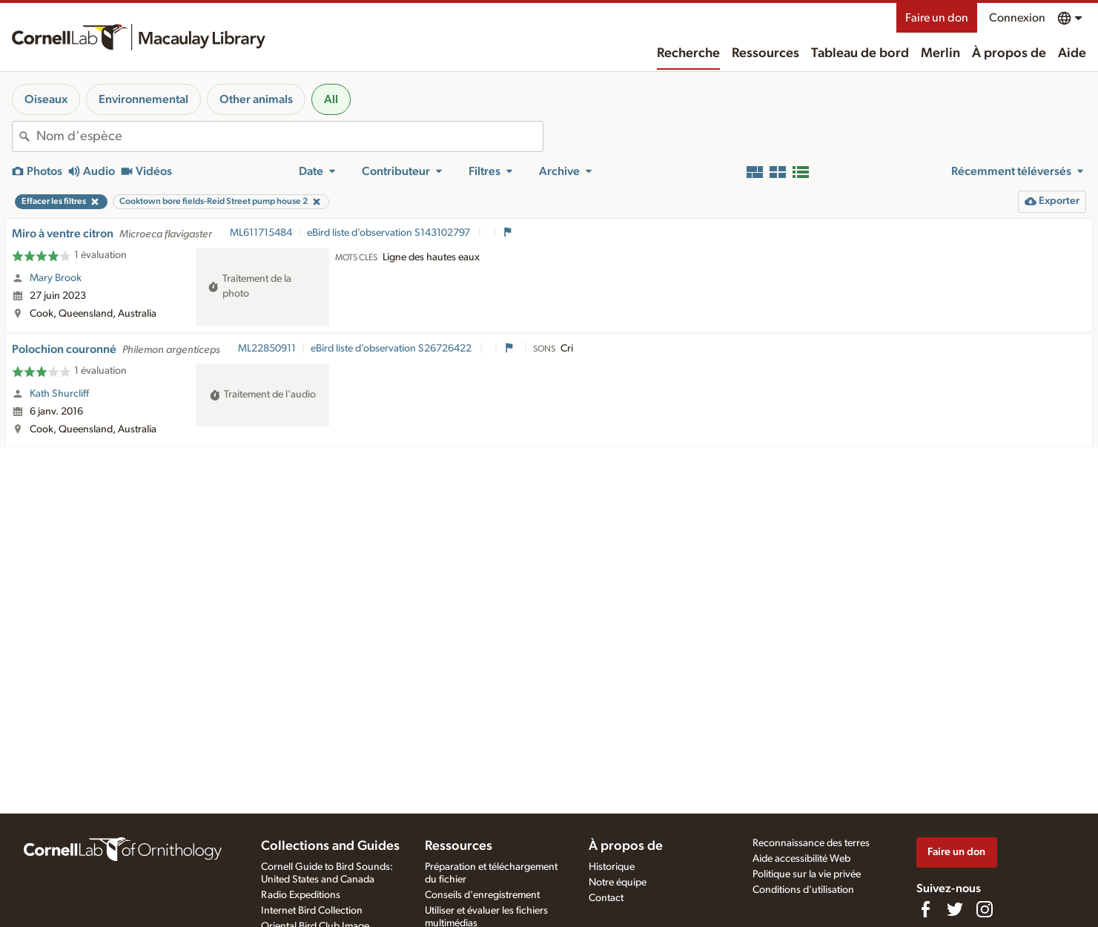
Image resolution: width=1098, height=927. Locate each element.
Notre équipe (617, 882)
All (331, 99)
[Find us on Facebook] (925, 909)
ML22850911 (267, 348)
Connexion (1017, 18)
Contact (606, 898)
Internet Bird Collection (312, 910)
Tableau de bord (860, 53)
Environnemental (143, 99)
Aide (1072, 53)
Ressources (765, 53)
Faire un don (936, 18)
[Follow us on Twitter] (955, 909)
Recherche (688, 53)
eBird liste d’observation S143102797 (389, 233)
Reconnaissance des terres (811, 843)
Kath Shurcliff (59, 394)
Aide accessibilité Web (801, 859)
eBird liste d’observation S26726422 (392, 348)
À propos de (1009, 53)
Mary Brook (56, 278)
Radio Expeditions (300, 895)
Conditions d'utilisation (803, 890)
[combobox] (289, 136)
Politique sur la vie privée (807, 874)
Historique (612, 867)
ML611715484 (261, 233)
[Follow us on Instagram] (984, 909)
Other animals (256, 99)
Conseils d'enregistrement (482, 895)
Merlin (940, 53)
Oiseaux (45, 99)
